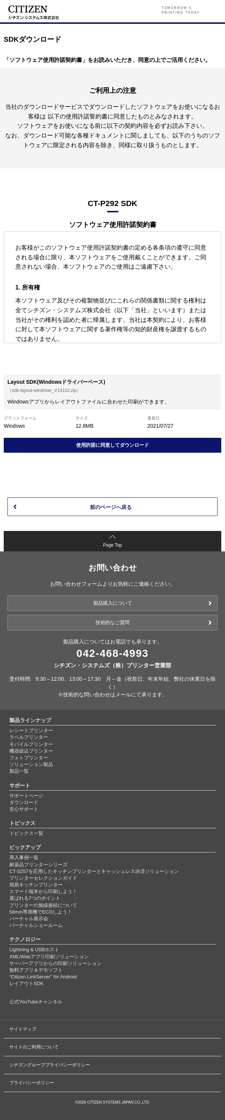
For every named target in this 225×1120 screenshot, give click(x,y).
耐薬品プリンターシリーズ (38, 864)
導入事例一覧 (23, 857)
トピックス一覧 (26, 833)
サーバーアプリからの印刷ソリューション (55, 963)
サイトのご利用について (34, 1047)
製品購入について (112, 603)
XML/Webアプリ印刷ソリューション (49, 956)
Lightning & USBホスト (34, 949)
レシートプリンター (31, 730)
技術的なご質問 (112, 622)
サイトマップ (22, 1029)
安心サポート (23, 809)
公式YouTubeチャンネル (35, 1001)
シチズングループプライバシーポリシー (49, 1064)
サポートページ (26, 795)
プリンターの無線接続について (43, 905)
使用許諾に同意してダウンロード (112, 445)
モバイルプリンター (31, 744)
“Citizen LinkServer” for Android (43, 977)
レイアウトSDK (26, 983)
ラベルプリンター (28, 737)
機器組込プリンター (31, 751)
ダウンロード (23, 802)
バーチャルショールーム (36, 925)
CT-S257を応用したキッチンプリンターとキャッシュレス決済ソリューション (94, 871)
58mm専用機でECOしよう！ (40, 912)
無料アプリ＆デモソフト (36, 970)
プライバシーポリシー (31, 1082)
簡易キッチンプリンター (36, 885)
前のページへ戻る (111, 507)
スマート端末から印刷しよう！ (43, 891)
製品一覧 (19, 771)
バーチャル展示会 (28, 918)
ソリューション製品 (31, 764)
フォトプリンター (28, 757)
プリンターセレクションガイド (43, 878)
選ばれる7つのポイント (34, 898)
